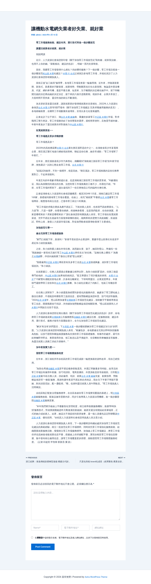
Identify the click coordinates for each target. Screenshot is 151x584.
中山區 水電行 (81, 124)
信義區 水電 (54, 368)
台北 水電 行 (44, 107)
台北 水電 (105, 197)
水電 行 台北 (70, 73)
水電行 (35, 307)
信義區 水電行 (81, 317)
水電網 (37, 256)
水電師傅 (71, 300)
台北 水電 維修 (68, 117)
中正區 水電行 (103, 117)
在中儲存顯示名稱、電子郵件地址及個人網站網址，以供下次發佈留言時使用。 (72, 538)
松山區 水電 (49, 73)
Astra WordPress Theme (96, 577)
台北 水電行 (64, 283)
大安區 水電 (68, 326)
